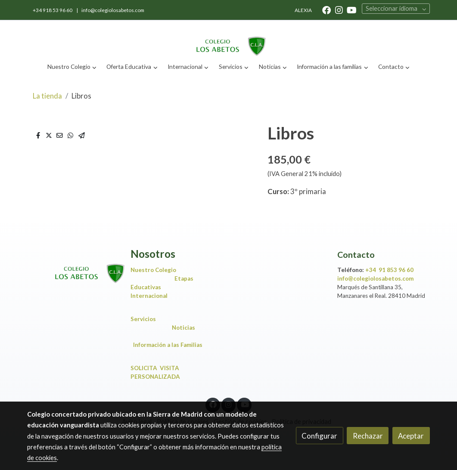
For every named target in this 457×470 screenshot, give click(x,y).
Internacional (149, 295)
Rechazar (368, 435)
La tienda (47, 95)
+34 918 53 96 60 (53, 10)
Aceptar (411, 435)
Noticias (185, 327)
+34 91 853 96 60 (389, 269)
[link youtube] (352, 9)
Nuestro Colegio (153, 269)
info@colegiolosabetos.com (112, 10)
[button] (71, 67)
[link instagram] (339, 9)
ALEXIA (303, 10)
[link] (228, 39)
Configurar (319, 435)
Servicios (145, 318)
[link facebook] (326, 9)
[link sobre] (73, 266)
